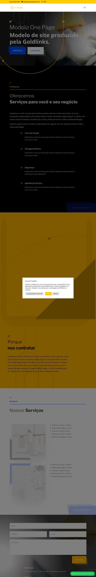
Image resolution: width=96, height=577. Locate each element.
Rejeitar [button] (55, 294)
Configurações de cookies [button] (34, 294)
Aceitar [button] (48, 294)
